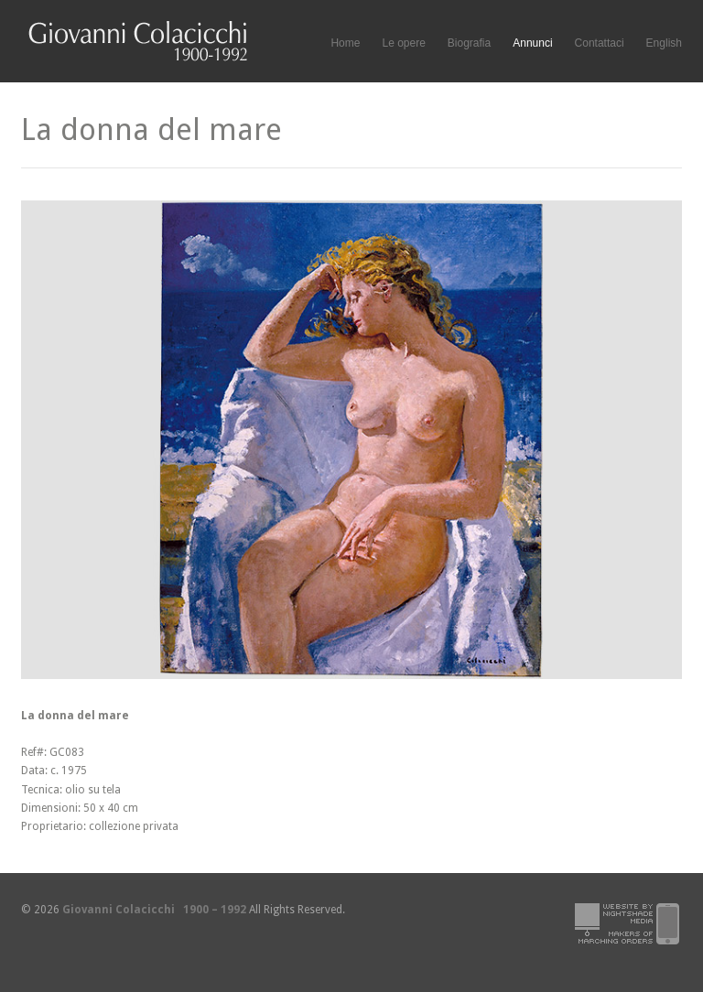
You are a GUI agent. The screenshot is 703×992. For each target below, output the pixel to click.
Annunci (532, 43)
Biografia (469, 43)
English (664, 43)
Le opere (403, 43)
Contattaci (599, 43)
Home (345, 43)
